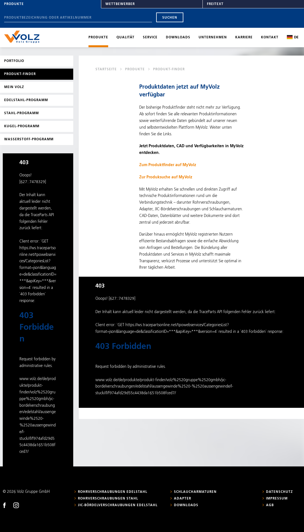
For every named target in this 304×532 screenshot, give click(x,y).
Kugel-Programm (21, 126)
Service (150, 37)
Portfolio (14, 61)
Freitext (215, 4)
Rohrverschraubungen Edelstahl (112, 492)
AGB (270, 505)
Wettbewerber (120, 4)
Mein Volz (14, 87)
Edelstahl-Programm (26, 100)
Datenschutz (279, 492)
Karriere (244, 37)
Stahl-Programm (21, 113)
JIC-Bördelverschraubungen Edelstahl (118, 505)
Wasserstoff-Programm (29, 139)
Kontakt (269, 37)
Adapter (182, 498)
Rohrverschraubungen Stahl (108, 498)
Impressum (277, 498)
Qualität (125, 37)
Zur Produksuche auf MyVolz (165, 177)
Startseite (106, 69)
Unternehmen (213, 37)
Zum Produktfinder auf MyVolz (167, 165)
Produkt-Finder (20, 74)
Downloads (178, 37)
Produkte (14, 4)
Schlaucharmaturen (195, 492)
